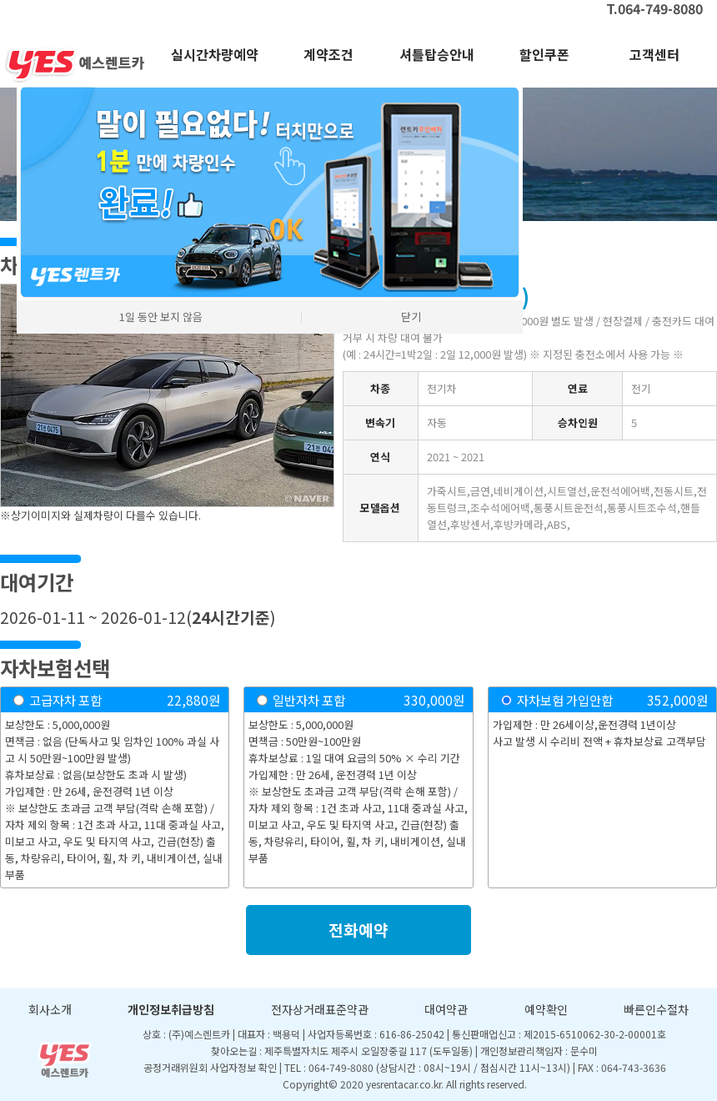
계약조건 (328, 54)
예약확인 (546, 1009)
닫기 (411, 316)
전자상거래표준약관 (320, 1009)
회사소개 (50, 1009)
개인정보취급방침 (171, 1009)
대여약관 (446, 1009)
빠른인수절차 (656, 1009)
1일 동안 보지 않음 (161, 316)
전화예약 (358, 930)
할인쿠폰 (544, 54)
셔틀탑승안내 (436, 54)
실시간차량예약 (214, 54)
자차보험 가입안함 (565, 700)
